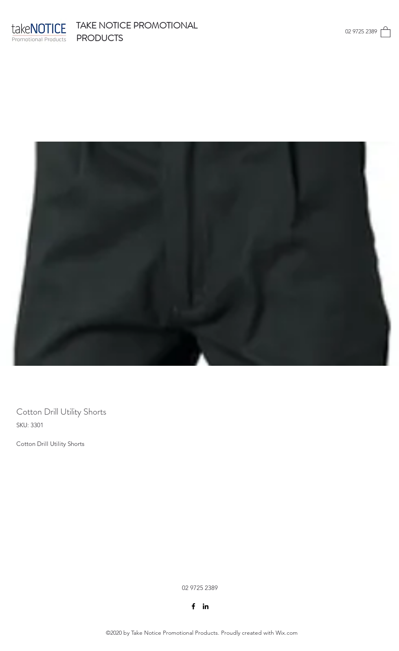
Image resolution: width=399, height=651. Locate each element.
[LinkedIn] (206, 606)
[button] (385, 31)
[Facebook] (193, 606)
